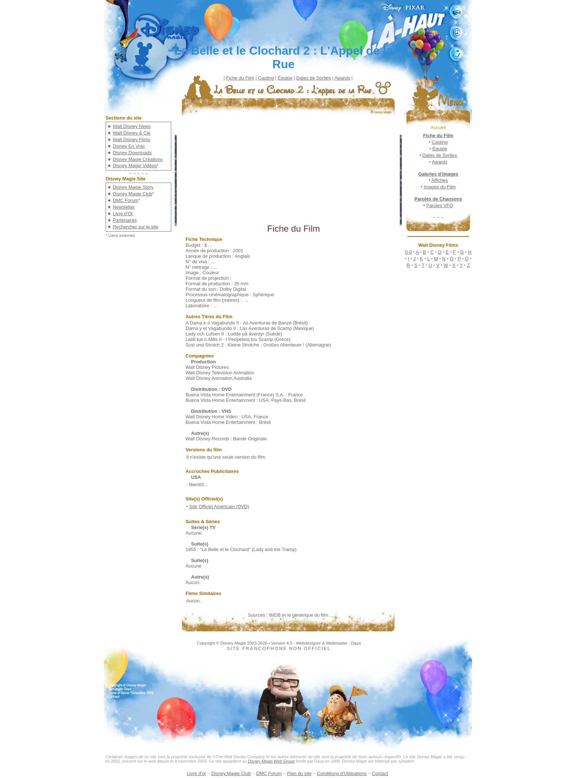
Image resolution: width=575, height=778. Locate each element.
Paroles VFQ (439, 205)
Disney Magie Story (133, 187)
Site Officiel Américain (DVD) (219, 506)
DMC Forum (126, 200)
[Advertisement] (294, 172)
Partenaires (125, 220)
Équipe (285, 78)
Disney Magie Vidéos (135, 165)
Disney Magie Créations (138, 159)
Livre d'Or (123, 213)
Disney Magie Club (132, 194)
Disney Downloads (132, 152)
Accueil (438, 127)
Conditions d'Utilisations (341, 773)
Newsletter (124, 207)
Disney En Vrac (129, 146)
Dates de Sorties (313, 78)
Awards (342, 78)
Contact (380, 773)
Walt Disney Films (131, 139)
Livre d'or (196, 773)
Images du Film (439, 187)
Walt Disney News (132, 126)
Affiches (439, 180)
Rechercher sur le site (135, 227)
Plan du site (299, 773)
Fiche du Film (240, 78)
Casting (266, 78)
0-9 (408, 252)
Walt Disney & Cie (132, 133)
